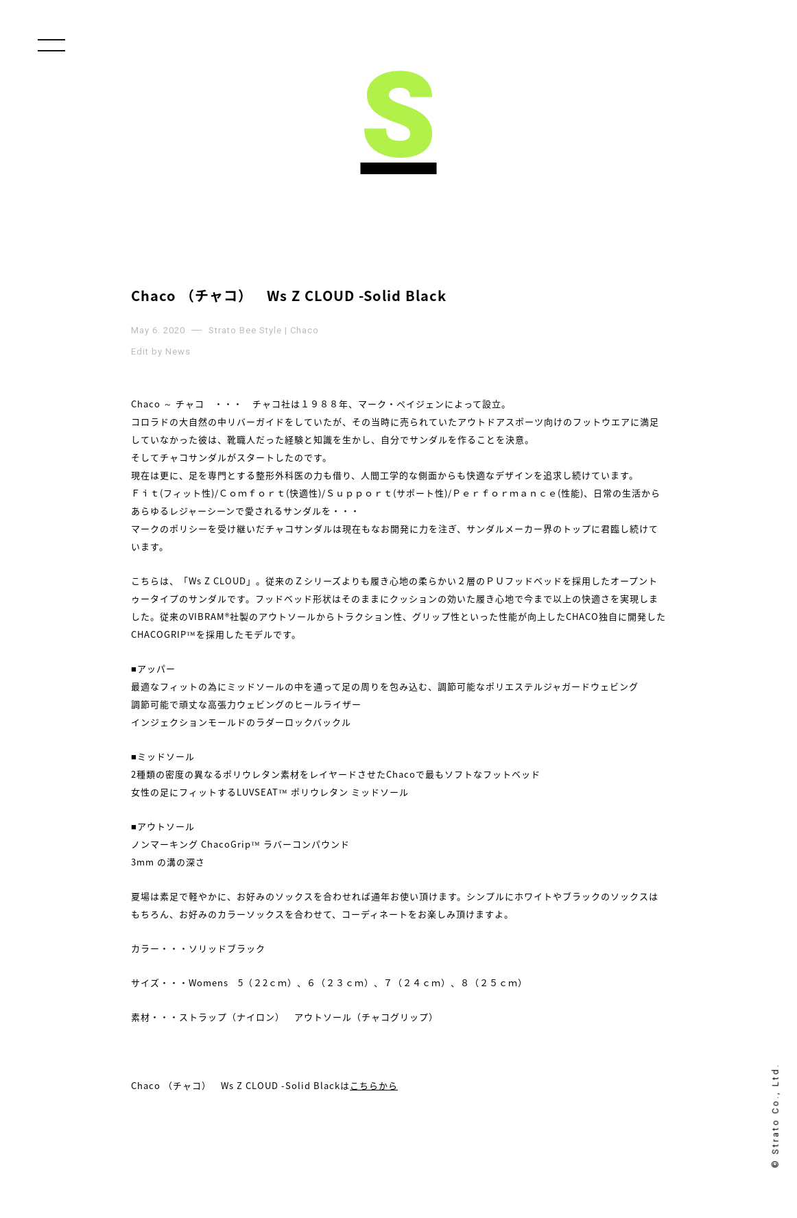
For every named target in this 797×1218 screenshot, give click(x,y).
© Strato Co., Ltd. (775, 1115)
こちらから (374, 1085)
